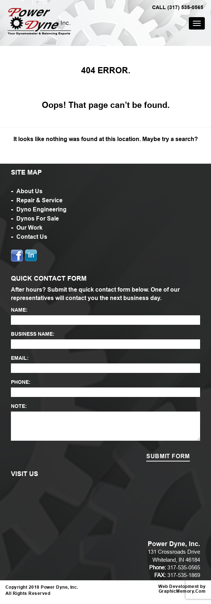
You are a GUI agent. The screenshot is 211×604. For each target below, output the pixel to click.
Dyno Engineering (41, 209)
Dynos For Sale (37, 218)
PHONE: (21, 382)
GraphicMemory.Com (182, 591)
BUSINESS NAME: (33, 334)
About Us (29, 191)
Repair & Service (39, 200)
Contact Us (31, 237)
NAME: (19, 310)
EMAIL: (20, 358)
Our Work (29, 228)
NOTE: (19, 406)
